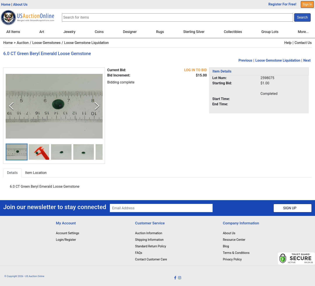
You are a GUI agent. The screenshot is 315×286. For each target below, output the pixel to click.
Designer (130, 32)
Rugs (160, 32)
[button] (17, 152)
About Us (20, 4)
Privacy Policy (232, 259)
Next (307, 60)
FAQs (138, 253)
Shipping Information (149, 239)
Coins (99, 32)
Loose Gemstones (46, 43)
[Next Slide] (97, 106)
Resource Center (234, 239)
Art (41, 32)
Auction (23, 43)
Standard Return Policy (150, 246)
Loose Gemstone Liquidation (86, 43)
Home (5, 4)
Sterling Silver (194, 32)
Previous (245, 60)
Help (288, 43)
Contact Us (303, 43)
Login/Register (66, 239)
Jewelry (69, 32)
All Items (13, 32)
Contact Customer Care (151, 259)
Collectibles (233, 32)
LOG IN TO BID (195, 70)
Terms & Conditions (236, 253)
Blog (226, 246)
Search (302, 17)
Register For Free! (282, 4)
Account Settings (67, 233)
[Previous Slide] (11, 106)
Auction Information (148, 233)
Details (12, 173)
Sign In (307, 4)
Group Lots (269, 32)
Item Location (36, 173)
